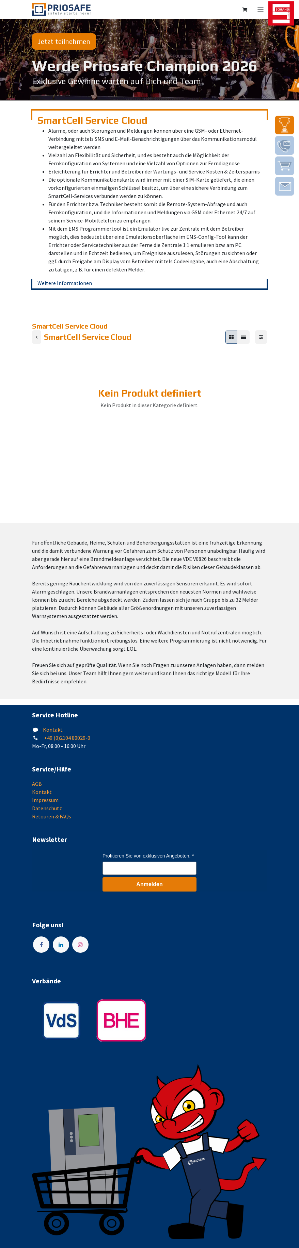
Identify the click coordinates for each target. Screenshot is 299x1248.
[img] (284, 125)
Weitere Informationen (64, 283)
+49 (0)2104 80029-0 (66, 737)
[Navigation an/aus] (260, 9)
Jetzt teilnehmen (64, 41)
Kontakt (53, 729)
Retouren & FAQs (51, 816)
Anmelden (149, 884)
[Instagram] (80, 944)
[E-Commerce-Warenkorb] (244, 9)
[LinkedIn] (61, 944)
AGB (37, 783)
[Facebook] (41, 944)
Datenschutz (47, 808)
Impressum (45, 800)
